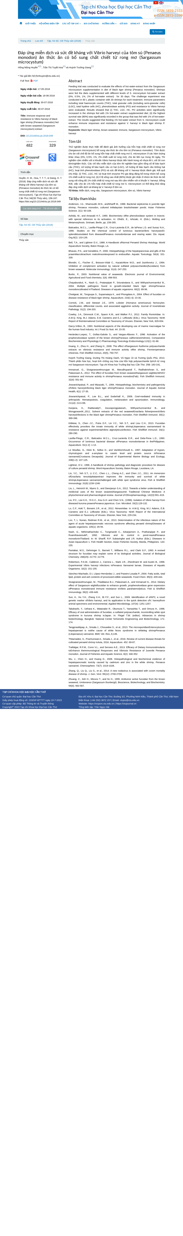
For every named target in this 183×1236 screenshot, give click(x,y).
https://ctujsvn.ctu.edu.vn (101, 703)
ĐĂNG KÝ (135, 23)
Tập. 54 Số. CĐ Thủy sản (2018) (64, 40)
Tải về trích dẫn (51, 208)
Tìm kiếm (157, 32)
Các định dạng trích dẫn (35, 208)
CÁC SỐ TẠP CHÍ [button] (71, 23)
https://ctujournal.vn (126, 703)
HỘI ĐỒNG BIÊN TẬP (49, 23)
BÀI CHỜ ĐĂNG (91, 23)
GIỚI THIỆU (30, 23)
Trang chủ (25, 40)
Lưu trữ (39, 40)
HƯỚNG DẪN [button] (109, 23)
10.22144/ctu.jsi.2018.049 (39, 135)
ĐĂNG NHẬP (149, 23)
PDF (34, 80)
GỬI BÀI (123, 23)
